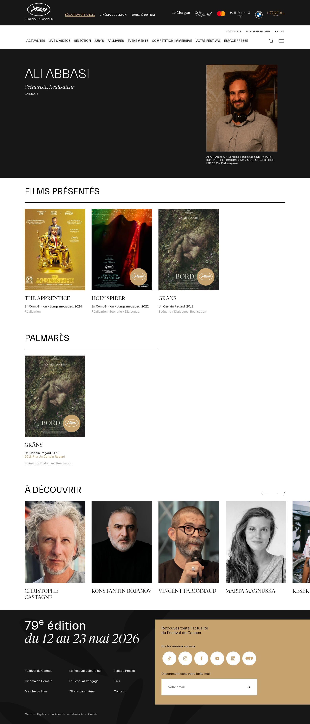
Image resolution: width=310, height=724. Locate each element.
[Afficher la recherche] (271, 41)
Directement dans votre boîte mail (186, 674)
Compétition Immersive (172, 41)
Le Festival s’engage (84, 681)
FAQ (117, 681)
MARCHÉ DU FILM (143, 14)
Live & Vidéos (59, 41)
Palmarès (115, 41)
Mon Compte (232, 31)
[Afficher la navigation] (281, 41)
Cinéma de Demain (38, 681)
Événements (137, 41)
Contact (120, 691)
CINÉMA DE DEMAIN (113, 14)
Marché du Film (36, 691)
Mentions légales (35, 714)
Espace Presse (236, 41)
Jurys (99, 41)
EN (282, 31)
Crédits (92, 714)
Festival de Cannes (38, 671)
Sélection (82, 41)
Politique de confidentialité (67, 714)
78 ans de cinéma (82, 691)
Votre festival (208, 41)
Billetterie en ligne (257, 31)
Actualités (35, 41)
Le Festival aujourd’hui (85, 671)
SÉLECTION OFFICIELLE (80, 14)
